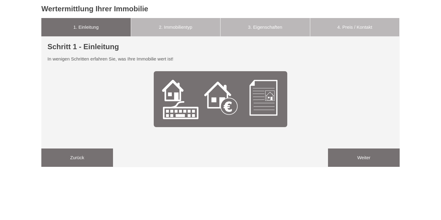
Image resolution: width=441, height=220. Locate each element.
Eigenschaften (265, 27)
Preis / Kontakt (354, 27)
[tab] (86, 27)
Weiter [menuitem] (363, 157)
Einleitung (86, 27)
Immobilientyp (175, 27)
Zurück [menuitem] (77, 157)
